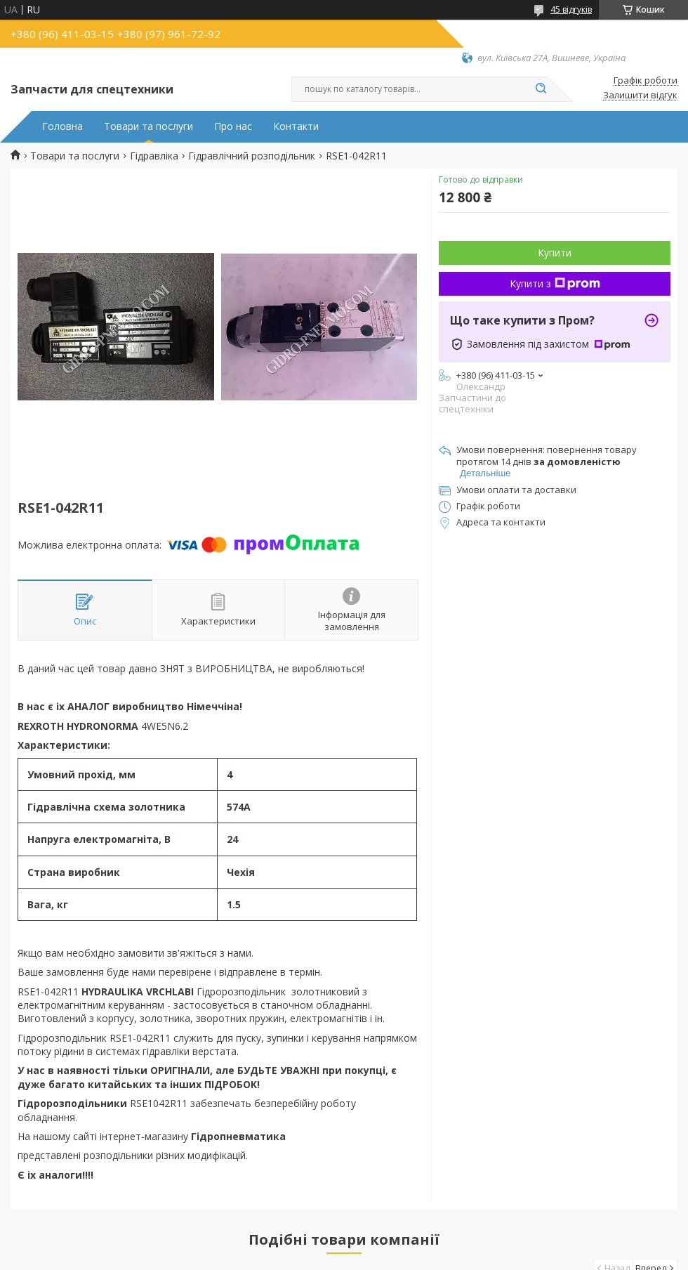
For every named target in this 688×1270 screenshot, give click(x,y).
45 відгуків (571, 9)
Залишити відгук (640, 95)
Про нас (233, 126)
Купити (554, 252)
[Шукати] (541, 89)
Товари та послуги (148, 126)
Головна (62, 126)
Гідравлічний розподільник (251, 156)
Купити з (555, 283)
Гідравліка (154, 156)
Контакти (296, 126)
